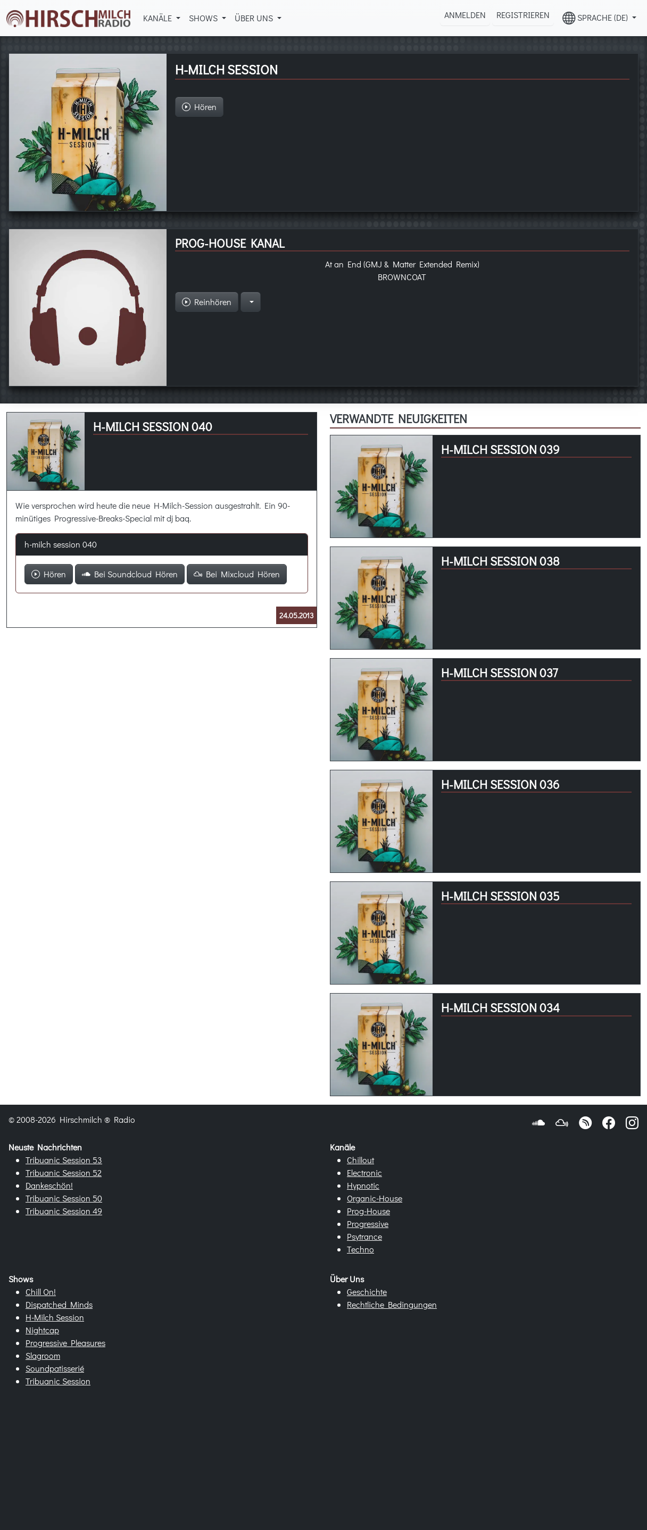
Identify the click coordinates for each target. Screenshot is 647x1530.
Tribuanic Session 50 (64, 1198)
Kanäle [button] (158, 17)
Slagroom (43, 1355)
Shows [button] (204, 17)
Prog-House (368, 1210)
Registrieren (523, 14)
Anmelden (465, 14)
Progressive (367, 1223)
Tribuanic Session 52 (64, 1172)
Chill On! (41, 1291)
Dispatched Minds (59, 1304)
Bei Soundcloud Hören (130, 573)
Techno (360, 1249)
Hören (48, 573)
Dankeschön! (49, 1185)
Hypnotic (363, 1185)
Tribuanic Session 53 (64, 1159)
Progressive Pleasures (65, 1342)
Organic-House (374, 1198)
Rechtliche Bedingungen (392, 1304)
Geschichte (367, 1291)
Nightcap (42, 1329)
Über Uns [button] (255, 17)
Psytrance (364, 1236)
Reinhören (206, 301)
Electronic (364, 1172)
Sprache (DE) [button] (596, 18)
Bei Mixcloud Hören (237, 573)
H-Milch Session (55, 1317)
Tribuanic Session (58, 1380)
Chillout (360, 1159)
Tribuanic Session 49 (64, 1210)
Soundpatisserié (55, 1368)
